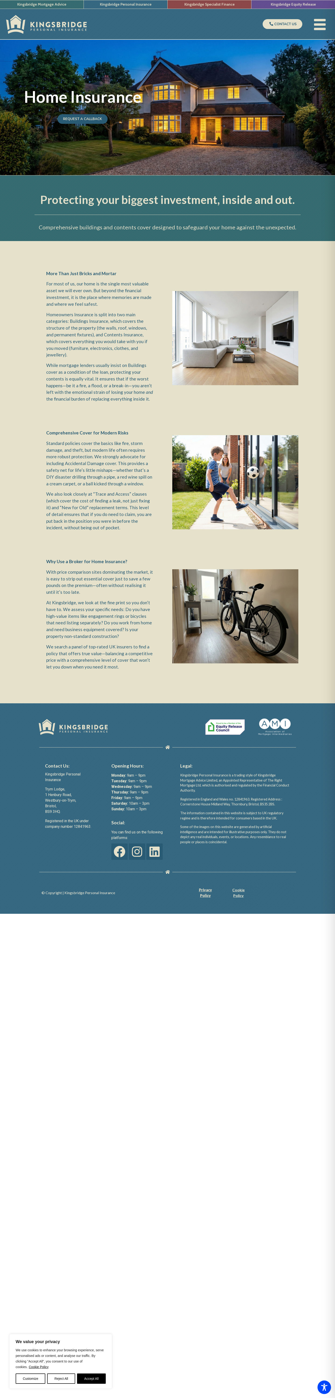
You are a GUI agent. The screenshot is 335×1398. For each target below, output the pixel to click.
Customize (30, 1378)
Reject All (61, 1378)
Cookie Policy (39, 1367)
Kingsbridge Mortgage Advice (41, 4)
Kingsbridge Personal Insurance (126, 4)
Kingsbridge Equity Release (293, 4)
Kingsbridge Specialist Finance (209, 4)
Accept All (91, 1378)
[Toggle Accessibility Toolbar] (324, 1387)
